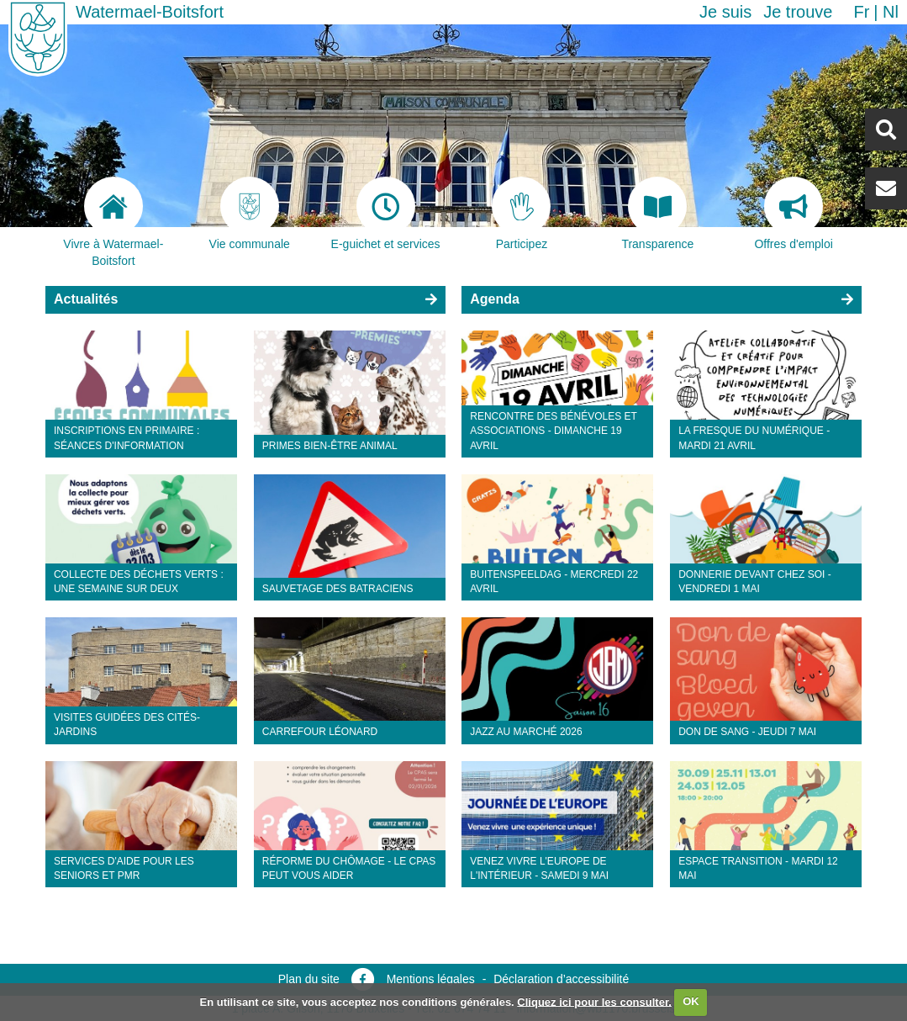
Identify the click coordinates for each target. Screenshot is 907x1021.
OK (691, 1001)
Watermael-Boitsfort (150, 12)
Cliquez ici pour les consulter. (594, 1001)
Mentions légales (431, 979)
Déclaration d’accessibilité (561, 979)
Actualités (86, 299)
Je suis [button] (725, 12)
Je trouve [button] (797, 12)
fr (861, 12)
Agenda (494, 299)
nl (891, 12)
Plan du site (309, 979)
